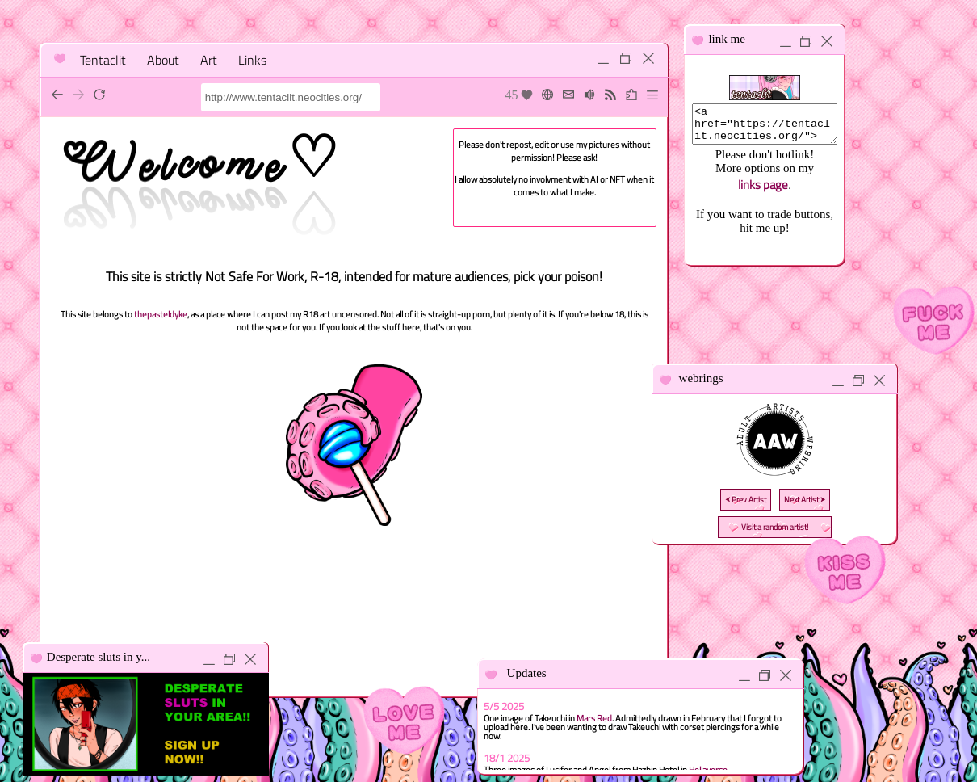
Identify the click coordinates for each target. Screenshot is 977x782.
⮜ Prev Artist (745, 500)
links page (763, 192)
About (163, 59)
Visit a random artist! (774, 527)
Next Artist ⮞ (804, 500)
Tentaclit (103, 59)
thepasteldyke (160, 314)
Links (252, 59)
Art (208, 59)
